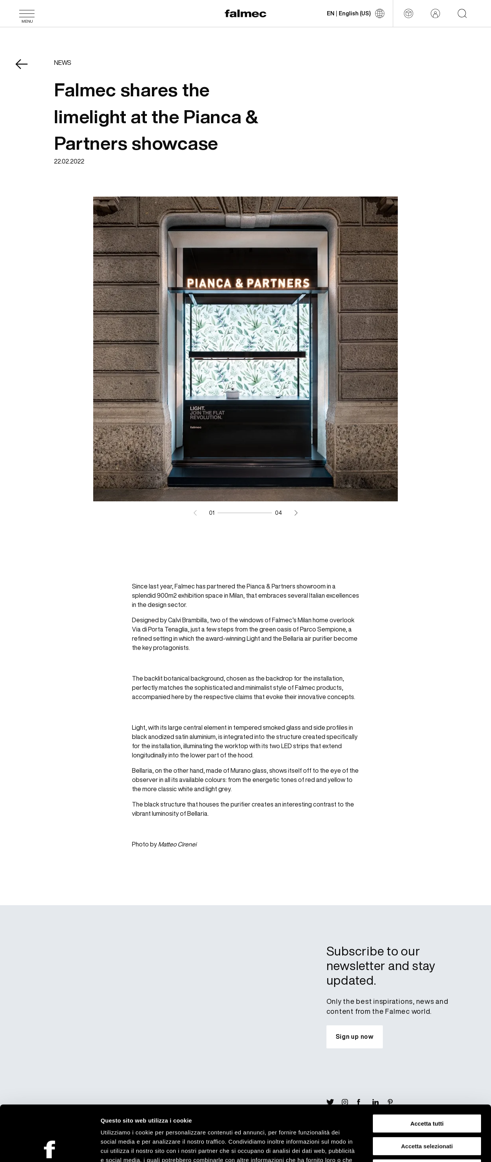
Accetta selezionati (427, 1091)
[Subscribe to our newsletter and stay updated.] (354, 1036)
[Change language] (356, 13)
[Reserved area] (435, 13)
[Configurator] (408, 13)
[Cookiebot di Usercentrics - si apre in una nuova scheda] (49, 1147)
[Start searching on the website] (462, 13)
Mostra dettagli (403, 1147)
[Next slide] (296, 512)
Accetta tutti (427, 1068)
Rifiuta (427, 1113)
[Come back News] (26, 69)
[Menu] (26, 13)
